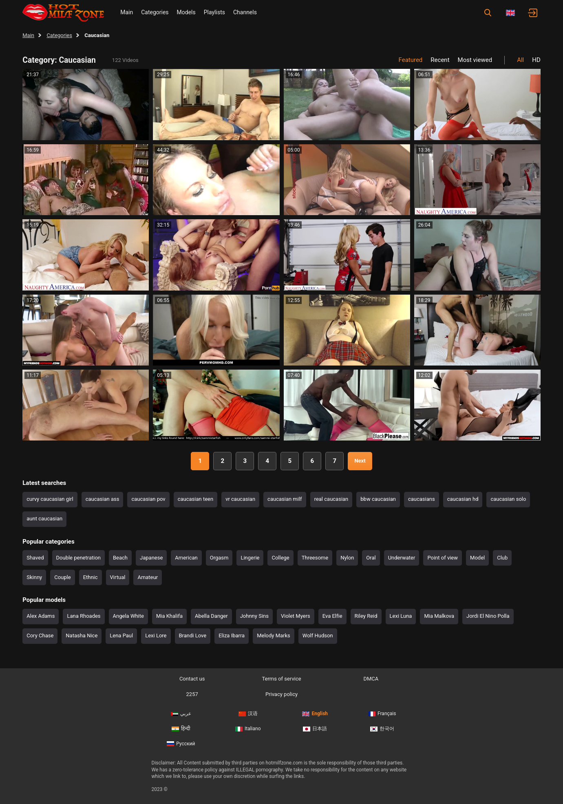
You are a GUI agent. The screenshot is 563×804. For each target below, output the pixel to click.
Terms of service (281, 679)
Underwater (401, 558)
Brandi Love (193, 635)
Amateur (147, 577)
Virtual (118, 577)
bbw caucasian (378, 499)
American (186, 558)
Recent (440, 60)
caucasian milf (284, 499)
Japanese (151, 558)
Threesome (315, 558)
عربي (181, 713)
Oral (370, 558)
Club (502, 558)
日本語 (315, 728)
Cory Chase (39, 635)
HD (536, 60)
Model (477, 558)
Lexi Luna (401, 616)
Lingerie (250, 558)
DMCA (370, 679)
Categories (154, 12)
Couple (62, 577)
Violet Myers (295, 616)
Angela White (128, 616)
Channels (245, 12)
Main (126, 12)
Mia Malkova (439, 616)
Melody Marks (273, 635)
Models (186, 12)
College (280, 558)
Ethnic (90, 577)
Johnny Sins (254, 616)
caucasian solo (508, 499)
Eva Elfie (332, 616)
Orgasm (219, 558)
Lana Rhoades (83, 616)
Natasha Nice (81, 635)
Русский (181, 744)
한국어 (382, 728)
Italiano (248, 728)
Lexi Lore (155, 635)
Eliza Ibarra (232, 635)
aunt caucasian (44, 518)
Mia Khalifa (169, 616)
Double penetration (78, 558)
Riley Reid (366, 616)
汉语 (248, 713)
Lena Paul (121, 635)
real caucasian (331, 499)
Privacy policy (281, 694)
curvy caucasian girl (49, 499)
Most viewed (475, 60)
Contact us (192, 679)
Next (359, 461)
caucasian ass (102, 499)
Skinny (34, 577)
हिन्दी (181, 728)
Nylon (347, 558)
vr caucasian (240, 499)
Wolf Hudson (317, 635)
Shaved (35, 558)
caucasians (421, 499)
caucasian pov (148, 499)
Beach (120, 558)
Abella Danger (211, 616)
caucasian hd (463, 499)
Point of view (442, 558)
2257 (192, 694)
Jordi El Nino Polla (488, 616)
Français (382, 713)
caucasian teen (195, 499)
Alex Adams (40, 616)
